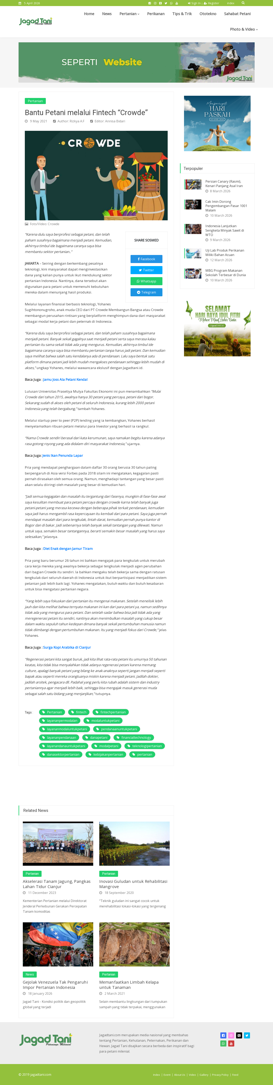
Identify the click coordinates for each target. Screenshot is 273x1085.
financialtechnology (134, 737)
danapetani (96, 737)
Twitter (146, 270)
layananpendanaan (59, 737)
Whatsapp (146, 281)
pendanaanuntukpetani (116, 729)
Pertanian (127, 13)
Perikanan (155, 13)
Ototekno (208, 13)
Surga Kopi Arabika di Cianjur (67, 647)
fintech (78, 712)
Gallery (204, 1075)
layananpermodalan (59, 720)
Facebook (146, 259)
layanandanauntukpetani (63, 746)
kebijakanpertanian (106, 754)
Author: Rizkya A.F (68, 121)
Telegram (146, 292)
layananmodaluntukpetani (64, 729)
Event (167, 1075)
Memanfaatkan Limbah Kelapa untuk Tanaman (129, 984)
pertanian (142, 754)
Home (89, 13)
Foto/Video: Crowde (42, 224)
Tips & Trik (182, 13)
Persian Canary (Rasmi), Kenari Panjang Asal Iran (224, 183)
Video (192, 1075)
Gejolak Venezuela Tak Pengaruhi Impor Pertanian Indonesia (55, 984)
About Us (179, 1075)
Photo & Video (242, 29)
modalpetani (106, 746)
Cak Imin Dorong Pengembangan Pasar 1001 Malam (226, 206)
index (230, 3)
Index (156, 1075)
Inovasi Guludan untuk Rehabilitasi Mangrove (133, 884)
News (107, 13)
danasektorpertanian (60, 754)
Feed (235, 1075)
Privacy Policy (220, 1075)
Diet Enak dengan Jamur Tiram (68, 548)
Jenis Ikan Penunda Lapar (62, 455)
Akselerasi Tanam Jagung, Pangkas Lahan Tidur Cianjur (57, 884)
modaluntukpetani (103, 720)
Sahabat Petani (237, 13)
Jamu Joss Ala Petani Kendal (65, 379)
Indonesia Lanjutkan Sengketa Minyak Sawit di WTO (224, 230)
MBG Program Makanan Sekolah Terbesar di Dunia (225, 272)
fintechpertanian (111, 712)
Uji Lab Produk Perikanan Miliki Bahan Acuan (224, 252)
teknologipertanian (145, 746)
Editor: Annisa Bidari (107, 121)
